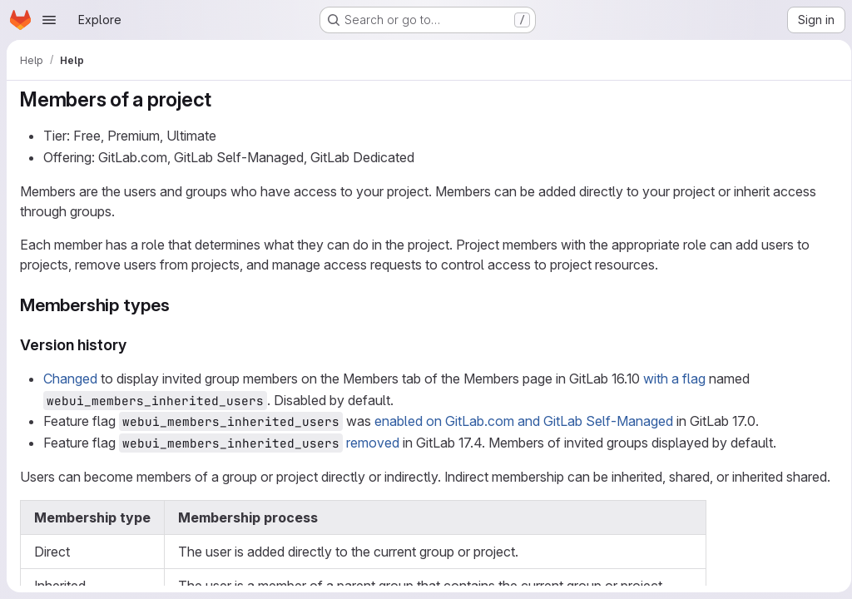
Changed (70, 378)
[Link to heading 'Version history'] (134, 345)
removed (372, 442)
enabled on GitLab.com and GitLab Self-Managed (523, 421)
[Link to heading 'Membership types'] (179, 305)
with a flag (674, 378)
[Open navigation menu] (49, 20)
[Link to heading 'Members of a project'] (222, 99)
